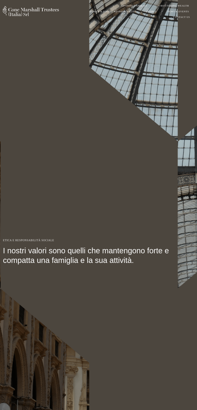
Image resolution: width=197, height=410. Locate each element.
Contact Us (181, 17)
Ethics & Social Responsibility (113, 11)
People (152, 11)
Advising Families (134, 5)
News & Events (178, 11)
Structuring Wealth (173, 5)
